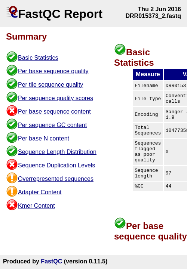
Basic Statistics (38, 58)
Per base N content (43, 138)
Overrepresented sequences (56, 179)
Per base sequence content (54, 111)
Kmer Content (36, 205)
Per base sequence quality (53, 71)
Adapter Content (40, 192)
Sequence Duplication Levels (56, 165)
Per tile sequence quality (50, 84)
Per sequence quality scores (55, 98)
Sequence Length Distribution (57, 152)
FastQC (51, 261)
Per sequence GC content (52, 125)
